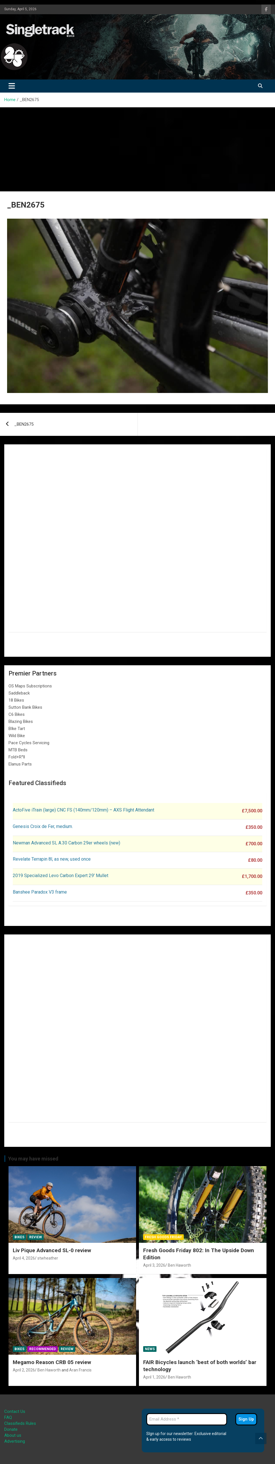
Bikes (19, 1237)
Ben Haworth (179, 1265)
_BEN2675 (23, 424)
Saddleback (19, 693)
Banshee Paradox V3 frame (40, 892)
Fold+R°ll (17, 757)
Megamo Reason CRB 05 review (52, 1362)
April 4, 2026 (24, 1258)
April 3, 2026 (154, 1265)
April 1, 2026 (154, 1377)
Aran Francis (80, 1370)
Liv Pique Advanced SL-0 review (52, 1250)
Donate (11, 1429)
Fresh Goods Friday (163, 1237)
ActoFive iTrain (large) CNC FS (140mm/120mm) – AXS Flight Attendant (84, 810)
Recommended (42, 1349)
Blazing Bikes (21, 721)
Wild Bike (17, 735)
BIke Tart (17, 728)
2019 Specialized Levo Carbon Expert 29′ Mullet (60, 875)
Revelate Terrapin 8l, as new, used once (52, 859)
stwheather (47, 1258)
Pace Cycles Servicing (29, 742)
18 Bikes (16, 700)
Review (35, 1237)
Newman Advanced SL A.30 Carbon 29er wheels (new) (66, 843)
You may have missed (33, 1159)
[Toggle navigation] (11, 86)
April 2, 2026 (24, 1370)
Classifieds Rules (20, 1423)
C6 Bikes (17, 714)
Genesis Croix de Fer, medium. (43, 826)
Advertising (14, 1441)
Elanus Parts (20, 764)
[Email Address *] (186, 1419)
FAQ (8, 1417)
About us (12, 1435)
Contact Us (14, 1411)
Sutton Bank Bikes (25, 707)
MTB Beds (18, 749)
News (150, 1349)
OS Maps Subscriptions (30, 686)
